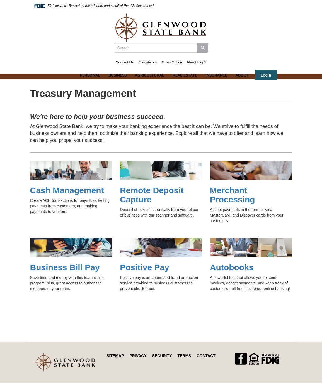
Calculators (148, 62)
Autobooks (232, 267)
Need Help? (196, 62)
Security (162, 355)
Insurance (216, 75)
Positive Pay (144, 267)
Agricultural (149, 75)
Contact (206, 355)
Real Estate (185, 75)
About (242, 75)
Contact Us (125, 62)
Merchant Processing (232, 195)
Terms (184, 355)
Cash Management (67, 190)
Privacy (137, 355)
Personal (90, 75)
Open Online (172, 62)
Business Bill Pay (65, 267)
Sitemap (115, 355)
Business (117, 75)
